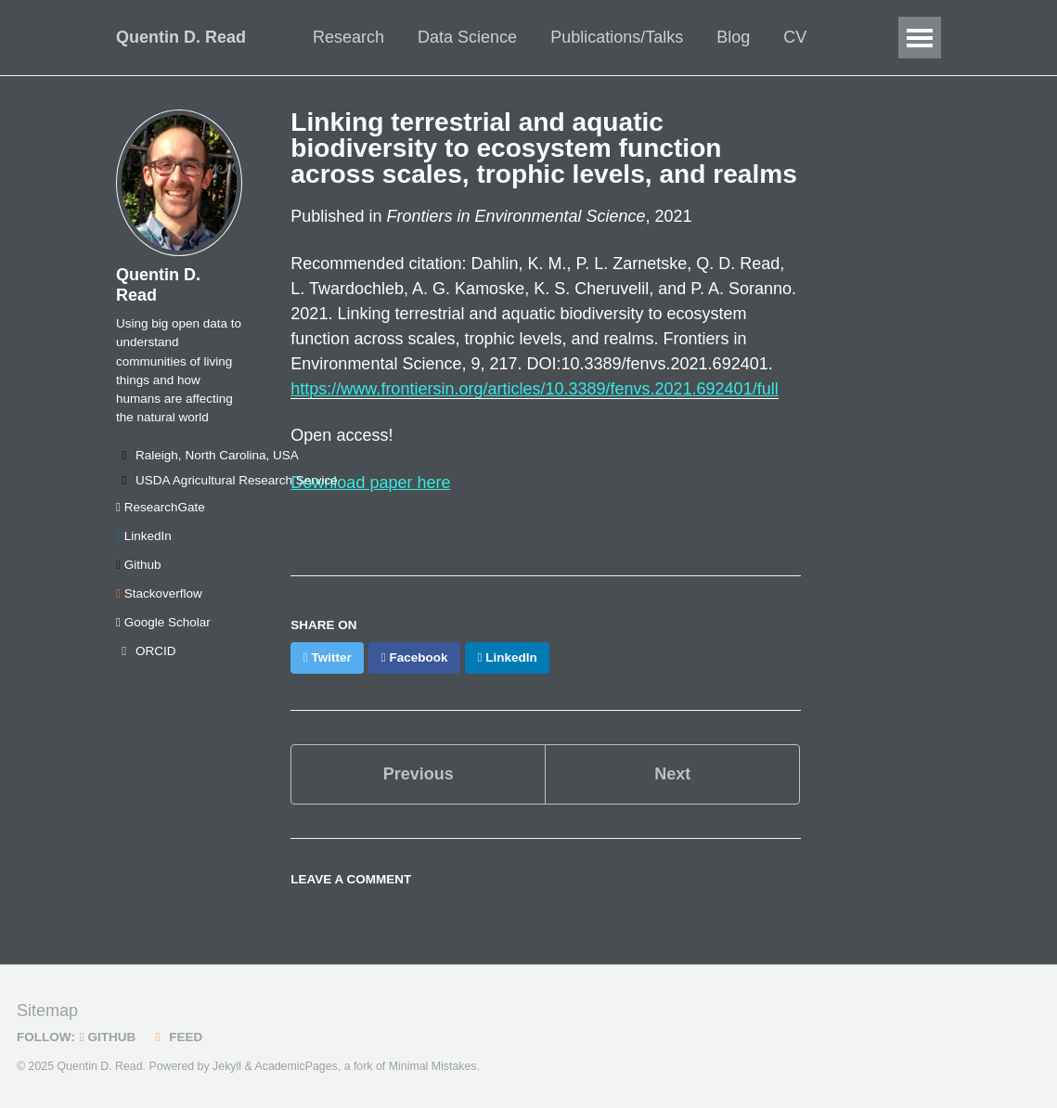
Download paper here (370, 482)
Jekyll (227, 1066)
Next (672, 774)
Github (138, 565)
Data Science (467, 37)
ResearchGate (160, 507)
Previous (418, 774)
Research (348, 37)
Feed (175, 1037)
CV (794, 37)
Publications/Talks (616, 37)
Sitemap (47, 1010)
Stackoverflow (159, 593)
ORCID (146, 651)
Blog (733, 37)
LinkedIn (144, 536)
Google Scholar (163, 622)
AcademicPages (295, 1066)
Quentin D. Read (181, 37)
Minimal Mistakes (433, 1066)
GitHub (107, 1037)
